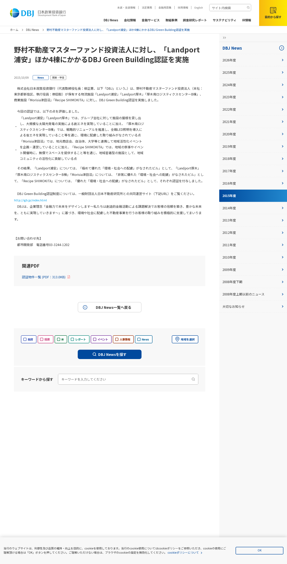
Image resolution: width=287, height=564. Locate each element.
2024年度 (253, 84)
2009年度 (253, 269)
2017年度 (253, 170)
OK (259, 550)
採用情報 (183, 7)
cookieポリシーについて (183, 552)
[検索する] (248, 7)
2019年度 (253, 146)
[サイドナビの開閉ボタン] (223, 38)
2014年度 (253, 208)
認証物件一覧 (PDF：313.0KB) (46, 277)
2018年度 (253, 158)
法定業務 (147, 7)
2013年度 (253, 220)
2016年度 (253, 183)
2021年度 (253, 121)
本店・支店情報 (126, 7)
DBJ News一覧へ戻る (106, 307)
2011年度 (253, 244)
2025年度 (253, 72)
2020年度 (253, 134)
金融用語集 (164, 7)
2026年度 (253, 60)
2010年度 (253, 257)
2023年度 (253, 96)
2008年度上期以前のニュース (253, 294)
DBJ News (32, 30)
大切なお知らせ (253, 306)
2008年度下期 (253, 281)
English (199, 7)
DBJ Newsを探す (110, 354)
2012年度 (253, 232)
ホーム (14, 30)
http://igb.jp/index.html (32, 200)
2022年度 (253, 109)
